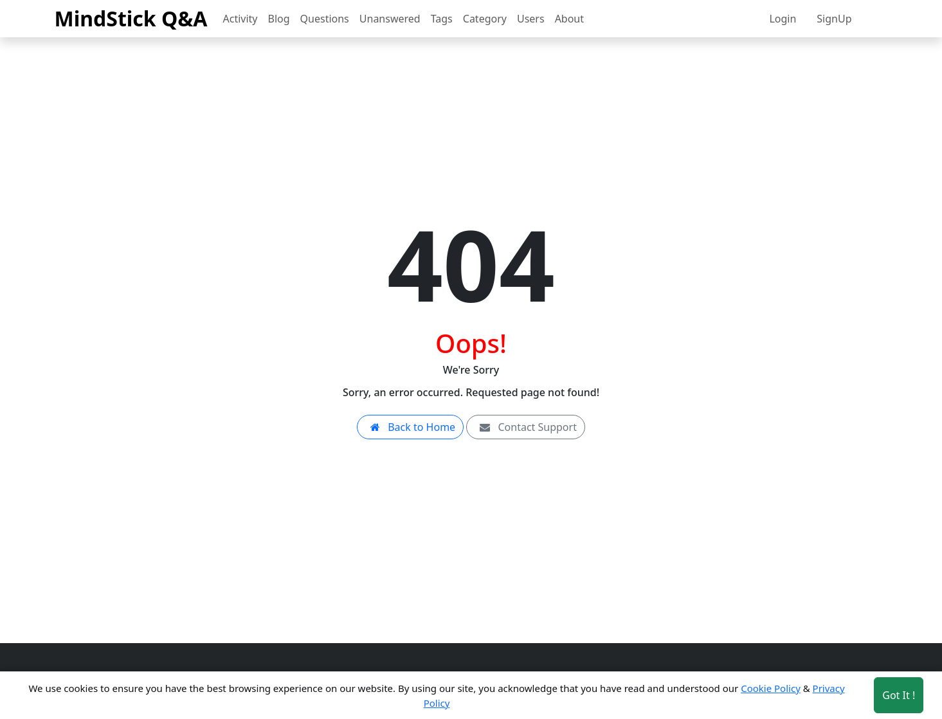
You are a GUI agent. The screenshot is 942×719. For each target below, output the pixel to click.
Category (485, 19)
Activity (240, 19)
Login (782, 19)
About (569, 19)
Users (531, 19)
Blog (279, 19)
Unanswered (390, 19)
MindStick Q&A (131, 18)
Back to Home (410, 427)
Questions (324, 19)
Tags (442, 19)
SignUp (834, 19)
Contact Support (526, 427)
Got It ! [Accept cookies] (898, 695)
